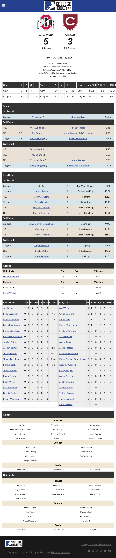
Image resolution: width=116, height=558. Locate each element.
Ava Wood (37, 116)
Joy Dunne (37, 133)
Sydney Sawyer (66, 393)
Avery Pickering (67, 376)
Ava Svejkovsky (66, 381)
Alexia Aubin (41, 191)
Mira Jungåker (37, 127)
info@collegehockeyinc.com (96, 544)
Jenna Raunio (70, 133)
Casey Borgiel (37, 138)
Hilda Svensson (77, 127)
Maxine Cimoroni (41, 207)
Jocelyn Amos (10, 353)
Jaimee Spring (66, 387)
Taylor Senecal (41, 245)
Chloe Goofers (78, 116)
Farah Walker (9, 292)
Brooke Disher (41, 250)
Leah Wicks (9, 381)
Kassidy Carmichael (41, 196)
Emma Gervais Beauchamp (41, 223)
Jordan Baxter (10, 347)
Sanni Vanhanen (11, 319)
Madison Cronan (67, 330)
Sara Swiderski (10, 387)
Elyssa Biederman (78, 138)
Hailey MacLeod (11, 276)
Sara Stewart (65, 336)
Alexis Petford (41, 256)
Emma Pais (72, 165)
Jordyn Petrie (10, 342)
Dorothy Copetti (67, 364)
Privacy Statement (60, 552)
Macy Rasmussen (11, 325)
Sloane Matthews (12, 359)
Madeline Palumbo (68, 353)
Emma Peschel (37, 149)
